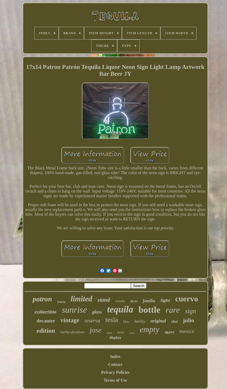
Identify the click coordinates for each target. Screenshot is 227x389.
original (158, 321)
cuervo (186, 298)
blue (126, 322)
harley (139, 321)
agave (169, 332)
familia (149, 301)
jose (95, 330)
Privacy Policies (115, 372)
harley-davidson (72, 332)
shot (174, 322)
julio (188, 320)
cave (132, 332)
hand (109, 332)
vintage (70, 320)
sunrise (74, 310)
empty (149, 329)
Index (115, 356)
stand (103, 300)
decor (133, 301)
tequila (120, 309)
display (115, 337)
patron (42, 299)
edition (46, 330)
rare (173, 310)
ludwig (61, 301)
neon (120, 332)
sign (190, 311)
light (165, 300)
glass (97, 312)
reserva (92, 321)
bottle (149, 310)
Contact (115, 364)
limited (81, 299)
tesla (111, 320)
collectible (45, 312)
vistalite (120, 301)
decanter (46, 321)
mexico (186, 331)
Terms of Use (115, 380)
